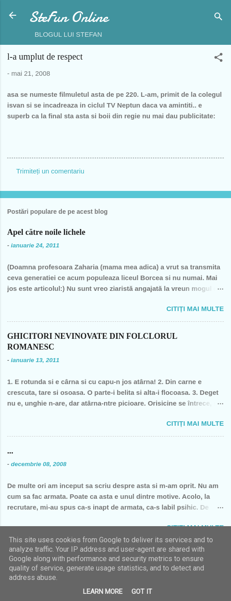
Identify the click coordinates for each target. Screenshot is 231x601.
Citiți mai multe (195, 308)
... (10, 450)
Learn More (102, 592)
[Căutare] (218, 18)
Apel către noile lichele (46, 232)
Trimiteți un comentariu (50, 171)
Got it (141, 592)
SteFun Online (68, 17)
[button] (218, 59)
